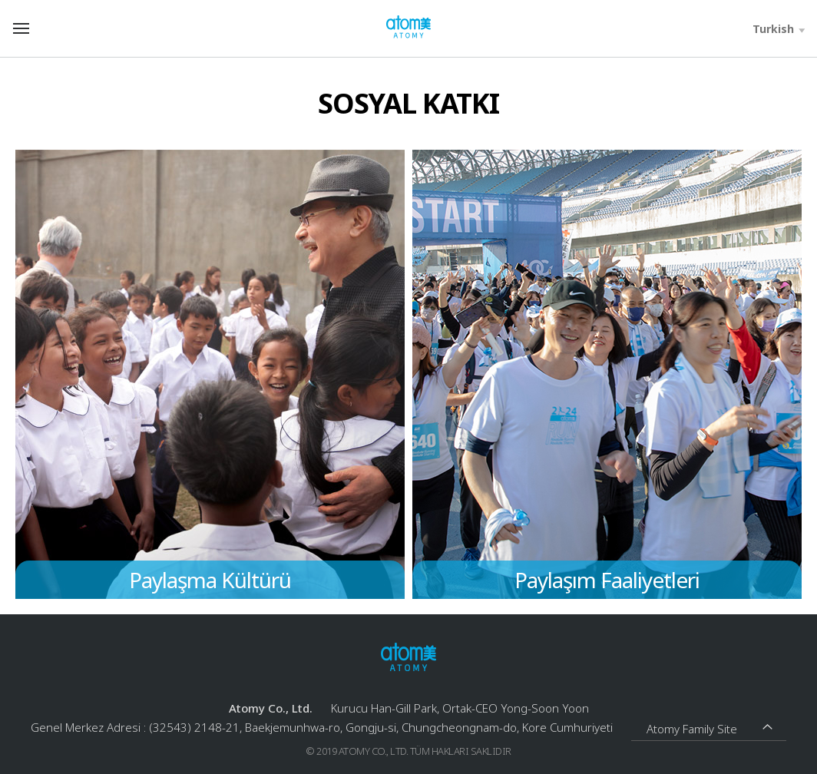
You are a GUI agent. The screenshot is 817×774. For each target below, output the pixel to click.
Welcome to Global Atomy (408, 27)
